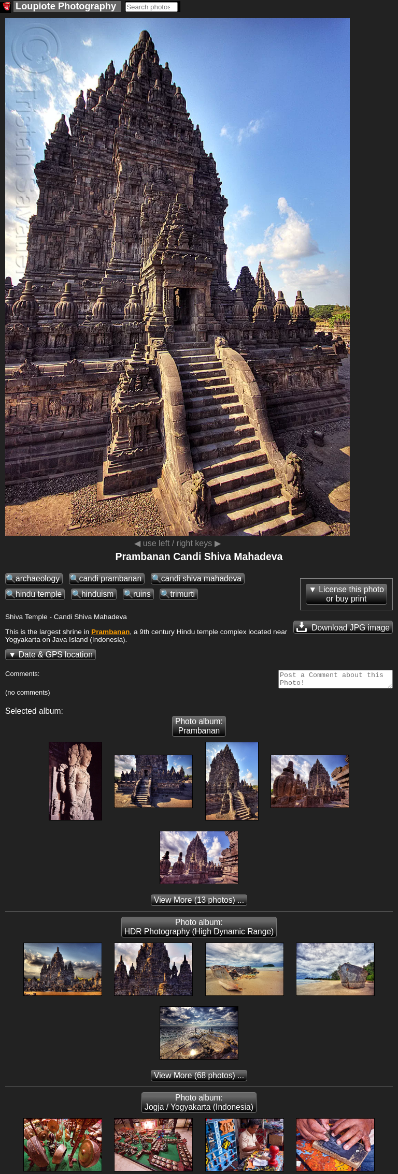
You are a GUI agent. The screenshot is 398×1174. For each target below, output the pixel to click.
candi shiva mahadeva (201, 578)
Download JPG (343, 627)
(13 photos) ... (199, 903)
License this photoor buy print (351, 594)
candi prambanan (110, 578)
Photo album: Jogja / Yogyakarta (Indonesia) (199, 1105)
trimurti (182, 594)
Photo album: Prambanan (199, 729)
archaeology (38, 578)
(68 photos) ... (199, 1078)
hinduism (97, 594)
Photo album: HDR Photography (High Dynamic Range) (199, 930)
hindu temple (39, 594)
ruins (142, 594)
